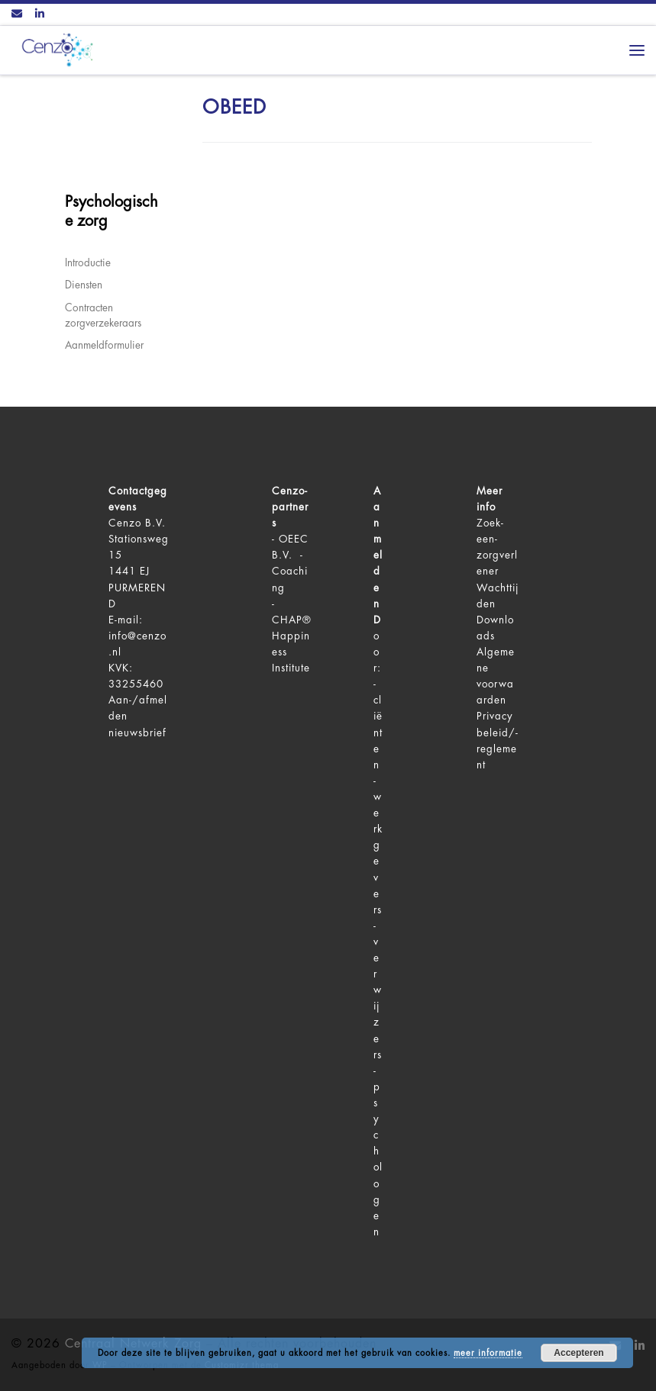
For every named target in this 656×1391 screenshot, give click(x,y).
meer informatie (488, 1353)
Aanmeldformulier (104, 345)
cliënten (378, 732)
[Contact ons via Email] (16, 14)
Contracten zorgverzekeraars (103, 316)
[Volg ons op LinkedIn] (39, 14)
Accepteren (578, 1353)
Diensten (83, 285)
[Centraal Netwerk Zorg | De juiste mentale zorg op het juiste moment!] (54, 48)
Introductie (88, 263)
